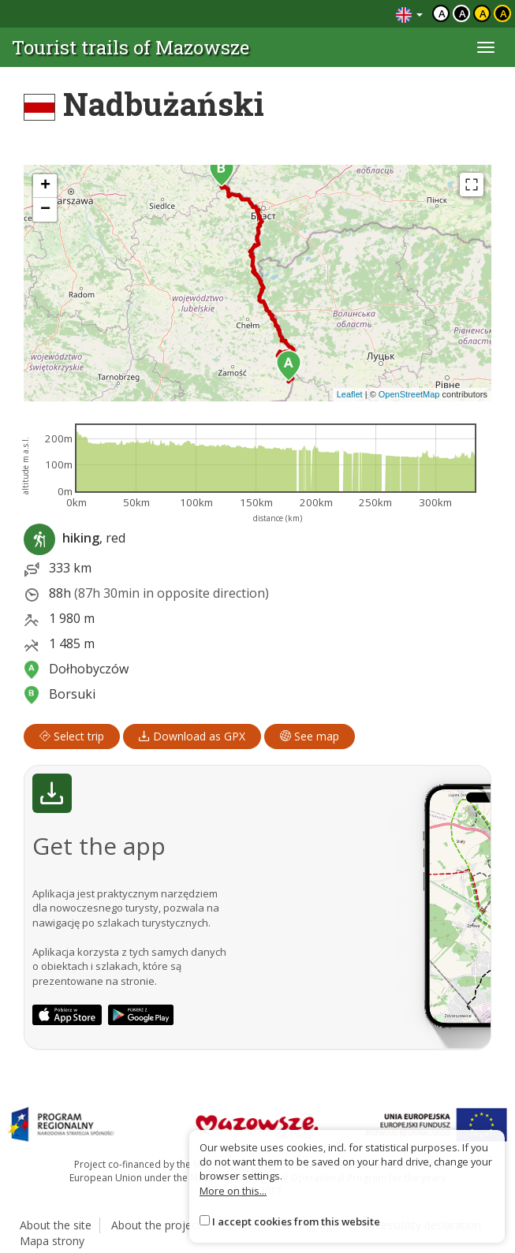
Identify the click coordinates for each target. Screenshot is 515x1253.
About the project (156, 1225)
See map (309, 736)
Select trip (71, 736)
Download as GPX (192, 736)
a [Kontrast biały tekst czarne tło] (462, 13)
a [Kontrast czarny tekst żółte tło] (483, 13)
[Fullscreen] (471, 184)
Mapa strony (52, 1240)
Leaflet (350, 394)
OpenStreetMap (409, 394)
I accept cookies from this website (296, 1221)
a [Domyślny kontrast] (442, 13)
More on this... (233, 1191)
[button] (288, 366)
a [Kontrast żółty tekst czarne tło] (503, 13)
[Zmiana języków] (409, 14)
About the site (55, 1225)
